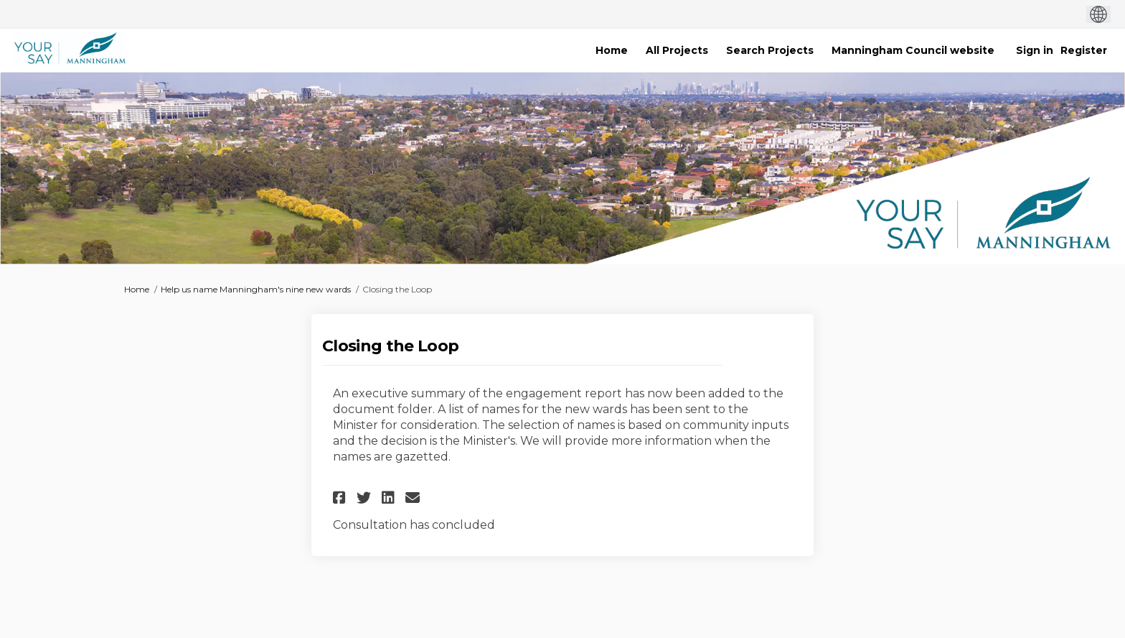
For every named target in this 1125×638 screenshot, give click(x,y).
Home (136, 289)
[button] (341, 497)
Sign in (1034, 50)
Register (1083, 50)
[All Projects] (677, 50)
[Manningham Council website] (913, 50)
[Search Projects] (769, 50)
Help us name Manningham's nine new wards (256, 289)
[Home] (611, 50)
